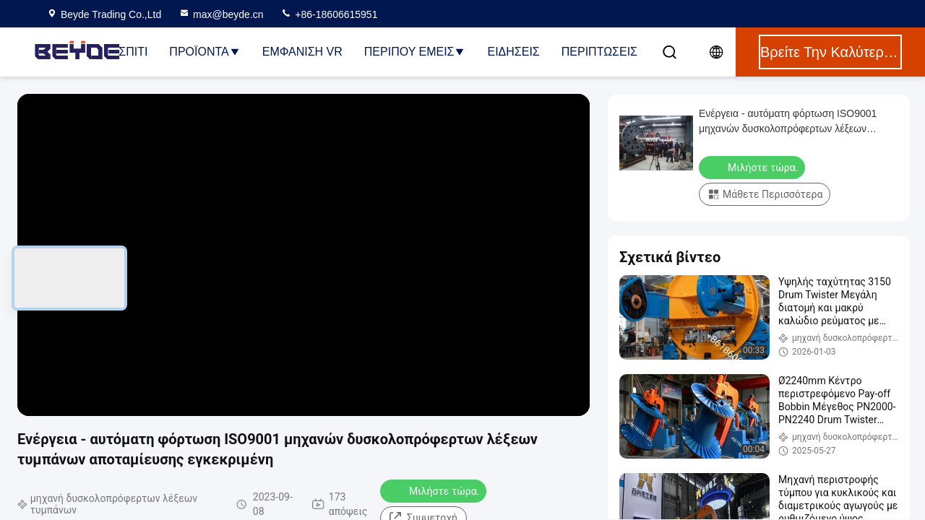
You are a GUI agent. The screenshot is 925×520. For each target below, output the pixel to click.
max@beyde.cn (220, 14)
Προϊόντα (204, 52)
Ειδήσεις (513, 52)
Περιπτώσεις (599, 52)
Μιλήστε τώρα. (434, 490)
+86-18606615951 (328, 14)
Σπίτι (133, 52)
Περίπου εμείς (415, 52)
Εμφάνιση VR (302, 52)
